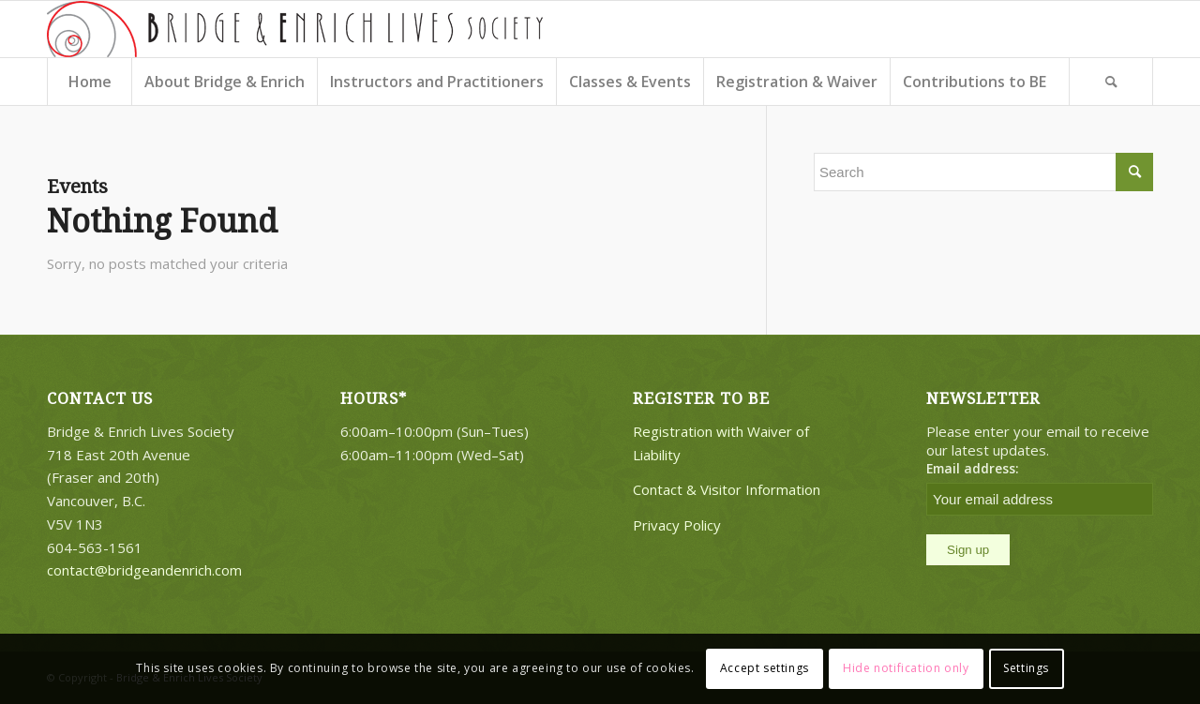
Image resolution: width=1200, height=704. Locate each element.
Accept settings (764, 668)
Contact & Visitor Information (726, 489)
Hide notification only (905, 668)
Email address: (972, 468)
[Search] (1111, 81)
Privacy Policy (677, 525)
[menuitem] (89, 81)
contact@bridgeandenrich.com (144, 570)
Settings (1026, 668)
